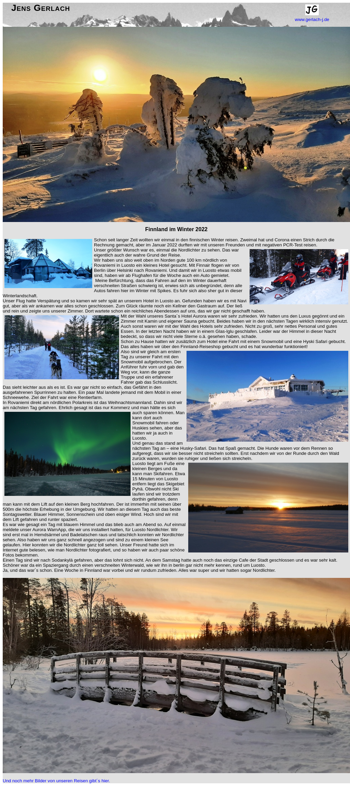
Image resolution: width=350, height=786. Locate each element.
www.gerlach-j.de (312, 19)
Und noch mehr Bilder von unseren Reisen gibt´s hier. (56, 780)
